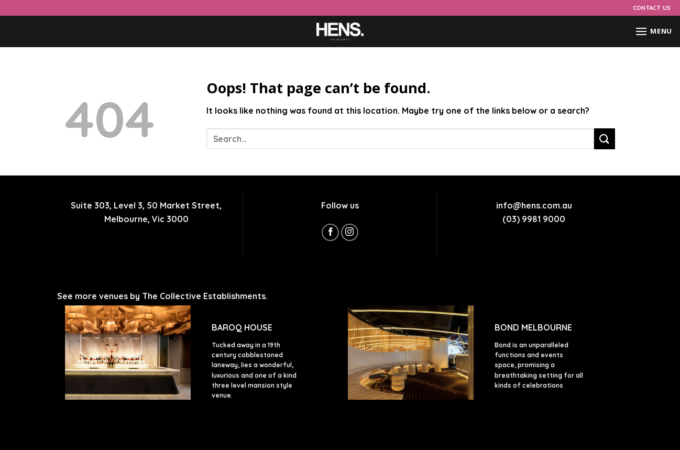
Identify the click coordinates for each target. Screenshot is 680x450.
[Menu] (653, 31)
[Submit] (604, 138)
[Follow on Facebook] (330, 232)
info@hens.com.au (534, 205)
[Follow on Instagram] (349, 232)
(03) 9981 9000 (533, 219)
